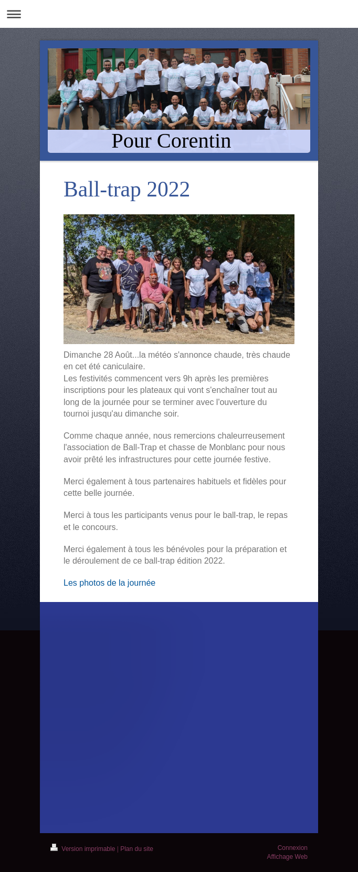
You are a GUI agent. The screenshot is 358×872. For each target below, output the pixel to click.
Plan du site (136, 849)
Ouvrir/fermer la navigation (179, 14)
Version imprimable (83, 849)
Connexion (293, 848)
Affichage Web (287, 856)
